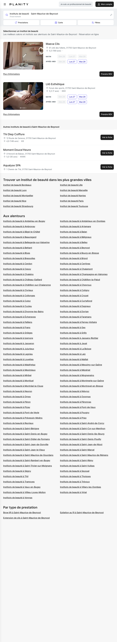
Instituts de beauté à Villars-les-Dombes (80, 487)
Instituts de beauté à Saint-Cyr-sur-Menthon (82, 428)
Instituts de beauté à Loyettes (18, 359)
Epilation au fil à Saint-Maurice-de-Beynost (82, 512)
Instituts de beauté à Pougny (74, 412)
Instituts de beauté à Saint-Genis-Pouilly (80, 439)
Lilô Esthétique (55, 84)
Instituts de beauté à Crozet (74, 295)
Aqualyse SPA (12, 165)
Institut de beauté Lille (71, 185)
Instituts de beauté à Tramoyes (19, 481)
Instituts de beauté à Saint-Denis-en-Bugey (25, 433)
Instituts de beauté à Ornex (17, 396)
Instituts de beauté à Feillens (17, 322)
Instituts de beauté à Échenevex (19, 316)
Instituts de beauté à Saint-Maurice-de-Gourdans (28, 455)
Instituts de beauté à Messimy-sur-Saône (81, 364)
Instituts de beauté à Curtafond (76, 301)
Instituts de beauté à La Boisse (75, 348)
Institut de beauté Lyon (15, 190)
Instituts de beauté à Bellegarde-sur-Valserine (26, 242)
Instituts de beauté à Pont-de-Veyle (21, 412)
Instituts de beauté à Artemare (75, 226)
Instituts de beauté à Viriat (73, 492)
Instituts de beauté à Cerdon (17, 263)
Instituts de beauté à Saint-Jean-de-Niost (81, 444)
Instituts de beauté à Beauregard (19, 237)
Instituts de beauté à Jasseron (18, 343)
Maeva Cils (53, 43)
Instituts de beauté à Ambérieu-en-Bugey (24, 221)
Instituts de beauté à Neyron (17, 391)
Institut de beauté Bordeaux (17, 185)
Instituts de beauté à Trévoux (75, 481)
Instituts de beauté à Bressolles (19, 258)
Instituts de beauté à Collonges (19, 295)
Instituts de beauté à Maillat (74, 359)
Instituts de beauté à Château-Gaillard (22, 279)
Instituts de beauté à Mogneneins (77, 375)
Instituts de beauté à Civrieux (18, 290)
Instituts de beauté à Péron (17, 402)
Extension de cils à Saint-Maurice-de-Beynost (26, 517)
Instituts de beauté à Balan (73, 231)
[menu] (4, 4)
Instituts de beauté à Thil (15, 476)
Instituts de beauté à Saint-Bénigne (21, 428)
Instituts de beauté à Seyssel (74, 471)
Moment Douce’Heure (17, 149)
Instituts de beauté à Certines (75, 263)
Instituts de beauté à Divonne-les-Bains (23, 311)
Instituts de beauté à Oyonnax (75, 396)
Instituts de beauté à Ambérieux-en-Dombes (82, 221)
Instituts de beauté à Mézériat (75, 370)
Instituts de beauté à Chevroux (75, 285)
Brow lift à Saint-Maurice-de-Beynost (22, 512)
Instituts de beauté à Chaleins (18, 274)
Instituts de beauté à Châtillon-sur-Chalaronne (27, 285)
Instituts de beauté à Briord (74, 258)
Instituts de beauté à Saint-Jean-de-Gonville (25, 444)
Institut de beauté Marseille (74, 190)
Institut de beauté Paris (72, 201)
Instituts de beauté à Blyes (16, 253)
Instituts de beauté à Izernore (18, 338)
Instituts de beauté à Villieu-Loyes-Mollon (24, 492)
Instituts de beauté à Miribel (17, 375)
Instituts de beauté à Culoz (17, 301)
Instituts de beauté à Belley (73, 242)
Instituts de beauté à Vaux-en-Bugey (21, 487)
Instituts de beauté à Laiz (73, 354)
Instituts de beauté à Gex (72, 327)
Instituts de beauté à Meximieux (19, 370)
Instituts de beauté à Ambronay (19, 226)
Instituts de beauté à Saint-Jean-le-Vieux (24, 449)
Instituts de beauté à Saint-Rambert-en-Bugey (26, 460)
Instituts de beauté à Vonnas (17, 497)
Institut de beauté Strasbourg (18, 206)
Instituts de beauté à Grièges (17, 332)
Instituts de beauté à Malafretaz (19, 364)
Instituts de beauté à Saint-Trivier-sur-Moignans (27, 465)
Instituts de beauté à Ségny (17, 471)
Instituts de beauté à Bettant (17, 247)
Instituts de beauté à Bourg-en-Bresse (79, 253)
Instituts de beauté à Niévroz (74, 391)
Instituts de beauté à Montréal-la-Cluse (23, 386)
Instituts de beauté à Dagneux (75, 306)
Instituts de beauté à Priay (73, 418)
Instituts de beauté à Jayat (73, 343)
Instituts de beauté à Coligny (74, 290)
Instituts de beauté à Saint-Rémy (76, 460)
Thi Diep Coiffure (14, 134)
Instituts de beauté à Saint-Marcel (77, 449)
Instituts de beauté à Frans (16, 327)
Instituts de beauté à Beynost (75, 247)
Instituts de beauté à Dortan (74, 311)
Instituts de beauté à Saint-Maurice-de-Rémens (84, 455)
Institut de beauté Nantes (73, 195)
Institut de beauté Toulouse (74, 206)
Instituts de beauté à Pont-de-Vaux (78, 407)
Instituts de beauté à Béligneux (75, 237)
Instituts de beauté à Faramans (75, 316)
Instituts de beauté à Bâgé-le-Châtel (21, 231)
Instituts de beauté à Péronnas (75, 402)
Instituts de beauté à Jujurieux (18, 348)
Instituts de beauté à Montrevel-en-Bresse (81, 386)
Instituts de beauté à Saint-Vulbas (77, 465)
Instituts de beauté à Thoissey (75, 476)
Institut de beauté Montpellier (18, 195)
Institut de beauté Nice (14, 201)
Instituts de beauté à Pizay (16, 407)
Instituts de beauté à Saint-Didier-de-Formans (26, 439)
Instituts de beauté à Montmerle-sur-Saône (82, 380)
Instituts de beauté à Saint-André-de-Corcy (82, 423)
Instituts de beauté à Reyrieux (18, 423)
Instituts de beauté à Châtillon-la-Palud (80, 279)
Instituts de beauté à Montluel (18, 380)
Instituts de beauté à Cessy (17, 269)
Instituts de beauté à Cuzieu (17, 306)
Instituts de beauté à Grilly (73, 332)
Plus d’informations (11, 74)
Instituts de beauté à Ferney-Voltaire (78, 322)
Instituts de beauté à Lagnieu (18, 354)
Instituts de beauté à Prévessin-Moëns (22, 418)
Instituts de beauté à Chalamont (76, 269)
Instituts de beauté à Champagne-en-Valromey (84, 274)
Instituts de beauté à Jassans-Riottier (79, 338)
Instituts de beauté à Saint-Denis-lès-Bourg (82, 433)
